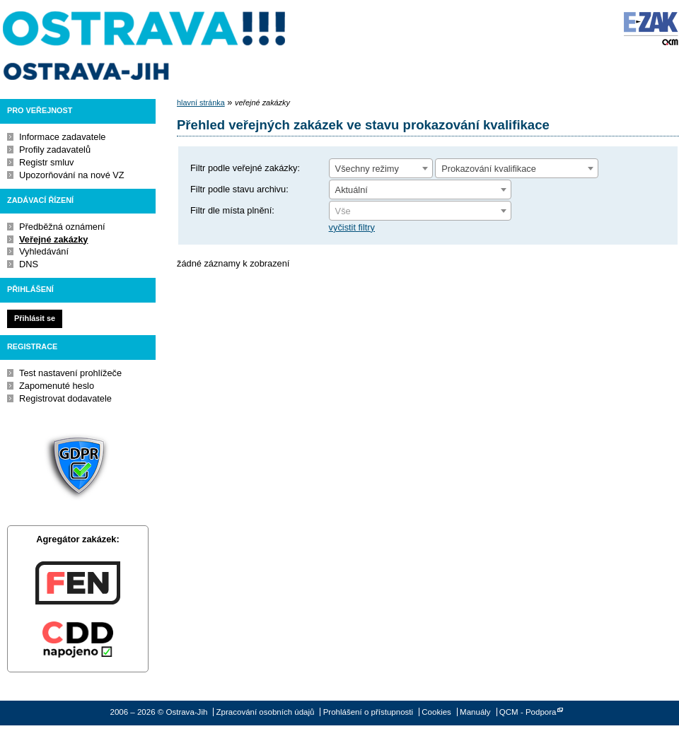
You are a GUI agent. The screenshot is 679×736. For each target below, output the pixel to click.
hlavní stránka (201, 102)
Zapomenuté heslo (56, 385)
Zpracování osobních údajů (265, 712)
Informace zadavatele (62, 137)
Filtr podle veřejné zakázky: (245, 168)
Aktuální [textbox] (351, 190)
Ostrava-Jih (145, 46)
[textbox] (420, 211)
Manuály (475, 712)
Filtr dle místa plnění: (232, 210)
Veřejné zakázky (53, 239)
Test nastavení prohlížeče (70, 373)
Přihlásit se (34, 318)
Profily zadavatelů (55, 149)
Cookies (436, 712)
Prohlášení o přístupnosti (368, 712)
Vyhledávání (44, 251)
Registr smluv (46, 162)
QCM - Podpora (528, 712)
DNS (28, 264)
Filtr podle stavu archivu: (239, 189)
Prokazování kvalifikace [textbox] (488, 168)
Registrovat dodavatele (65, 398)
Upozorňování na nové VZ (71, 175)
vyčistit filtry (352, 227)
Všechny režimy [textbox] (367, 168)
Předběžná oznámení (62, 226)
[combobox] (381, 168)
